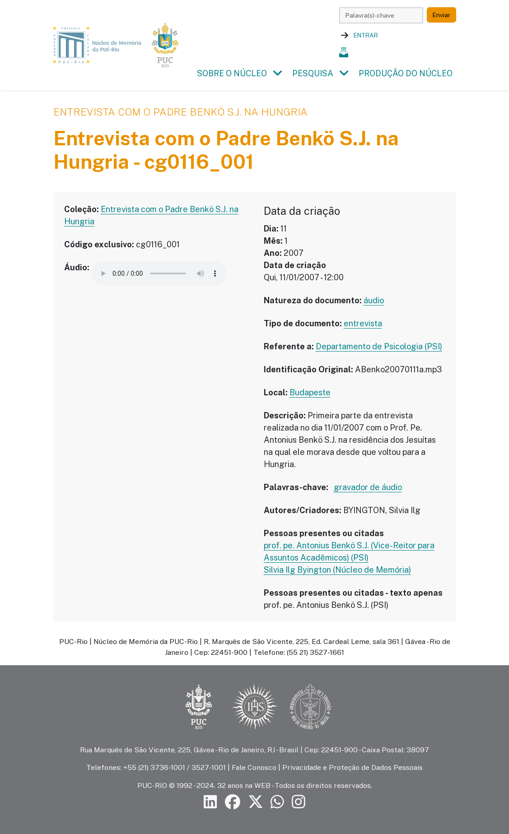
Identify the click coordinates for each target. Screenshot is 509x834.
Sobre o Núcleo (232, 73)
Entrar (366, 35)
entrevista (363, 323)
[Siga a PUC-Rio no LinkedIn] (210, 801)
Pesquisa (312, 73)
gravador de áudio (368, 487)
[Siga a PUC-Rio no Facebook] (232, 801)
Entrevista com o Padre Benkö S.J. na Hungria (180, 112)
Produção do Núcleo (406, 73)
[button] (278, 73)
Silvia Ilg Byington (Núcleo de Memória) (337, 570)
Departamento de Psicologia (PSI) (379, 346)
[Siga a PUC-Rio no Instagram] (298, 801)
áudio (374, 300)
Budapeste (310, 392)
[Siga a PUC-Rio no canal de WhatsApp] (277, 801)
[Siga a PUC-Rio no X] (255, 801)
